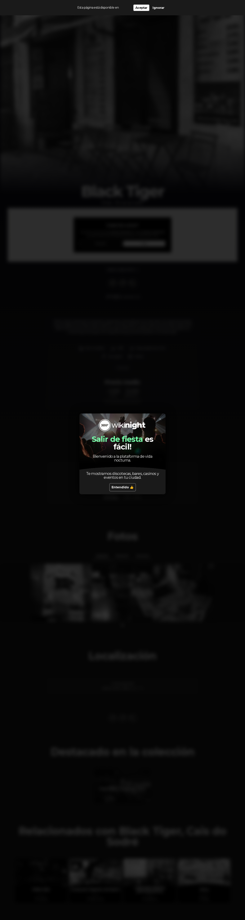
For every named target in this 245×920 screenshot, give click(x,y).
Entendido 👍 (123, 487)
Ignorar (158, 8)
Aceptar (141, 8)
